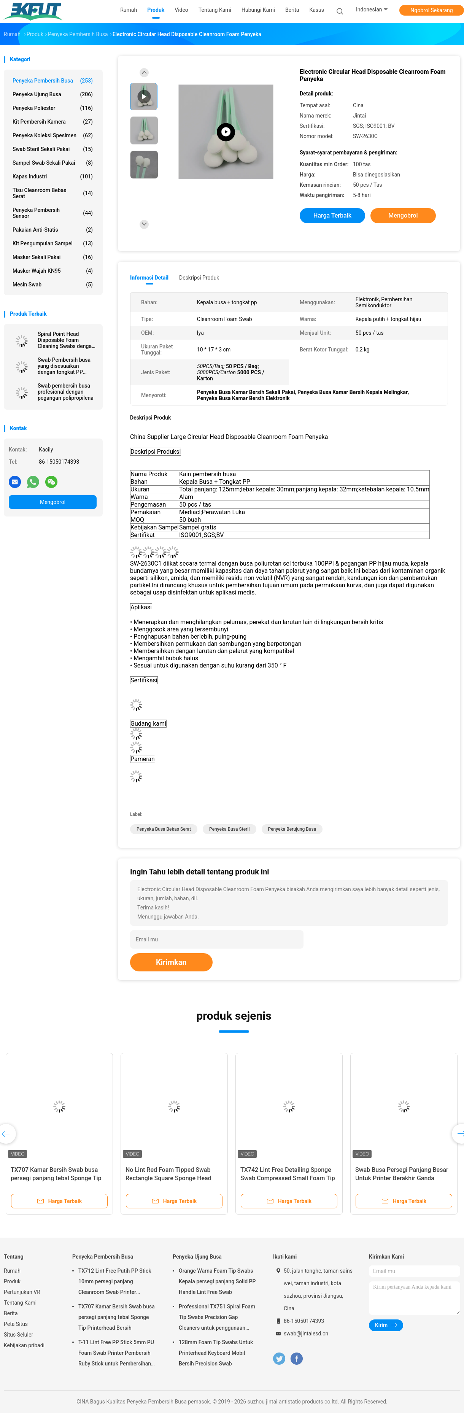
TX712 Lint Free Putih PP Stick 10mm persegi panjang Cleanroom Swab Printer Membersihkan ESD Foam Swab (116, 1282)
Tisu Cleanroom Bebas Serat (53, 193)
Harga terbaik (332, 215)
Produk (12, 1281)
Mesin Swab (53, 284)
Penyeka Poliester (53, 108)
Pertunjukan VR (22, 1292)
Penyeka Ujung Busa (53, 94)
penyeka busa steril (229, 829)
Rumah (12, 1271)
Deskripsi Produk (199, 278)
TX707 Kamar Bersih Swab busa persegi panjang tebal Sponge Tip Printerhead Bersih (56, 1178)
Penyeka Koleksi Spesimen (53, 135)
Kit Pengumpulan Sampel (53, 243)
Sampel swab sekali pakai (53, 163)
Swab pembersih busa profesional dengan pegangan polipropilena (66, 392)
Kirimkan (171, 962)
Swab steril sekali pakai (53, 149)
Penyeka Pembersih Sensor (53, 213)
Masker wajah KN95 (53, 271)
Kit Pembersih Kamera (53, 122)
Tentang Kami (20, 1303)
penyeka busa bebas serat (164, 829)
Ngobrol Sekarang (431, 10)
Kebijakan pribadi (24, 1345)
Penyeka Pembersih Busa (53, 80)
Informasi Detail (149, 278)
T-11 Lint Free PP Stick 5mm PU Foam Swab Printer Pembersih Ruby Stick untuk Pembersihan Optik (116, 1354)
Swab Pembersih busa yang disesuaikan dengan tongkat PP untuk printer (64, 366)
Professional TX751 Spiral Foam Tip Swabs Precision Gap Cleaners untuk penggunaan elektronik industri (217, 1318)
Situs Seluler (18, 1335)
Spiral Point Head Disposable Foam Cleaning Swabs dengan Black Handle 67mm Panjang (66, 340)
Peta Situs (16, 1324)
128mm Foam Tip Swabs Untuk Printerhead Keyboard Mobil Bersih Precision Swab (216, 1353)
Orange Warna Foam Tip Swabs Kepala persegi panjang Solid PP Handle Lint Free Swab (217, 1281)
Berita (11, 1313)
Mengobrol (52, 502)
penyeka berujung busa (292, 829)
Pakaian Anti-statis (53, 230)
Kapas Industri (53, 176)
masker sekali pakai (53, 257)
